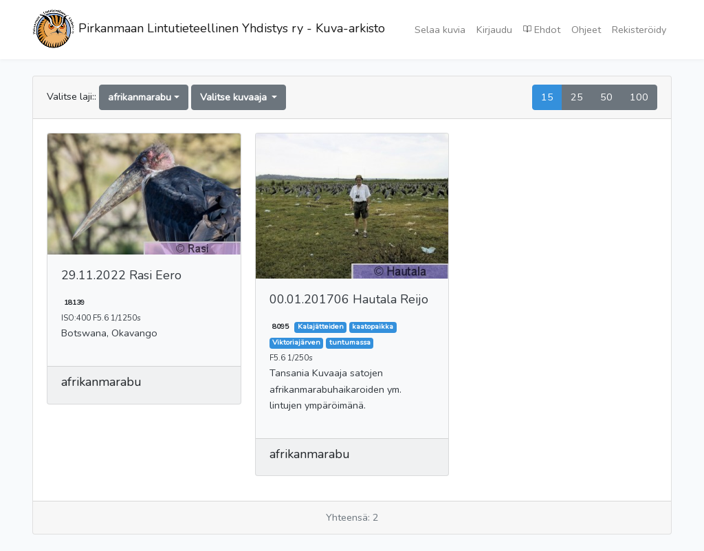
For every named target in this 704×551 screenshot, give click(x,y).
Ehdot (541, 29)
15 (547, 97)
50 (606, 97)
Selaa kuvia (440, 29)
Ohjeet (586, 29)
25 (577, 97)
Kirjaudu (494, 29)
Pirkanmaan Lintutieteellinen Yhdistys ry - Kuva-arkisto (208, 29)
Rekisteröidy (639, 29)
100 (639, 97)
